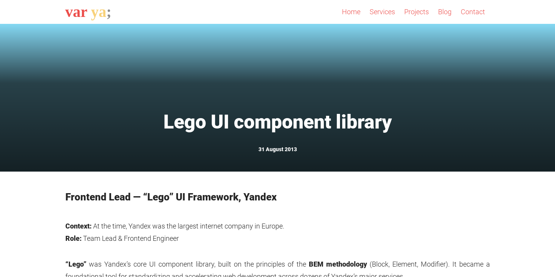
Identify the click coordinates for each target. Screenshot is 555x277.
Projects (416, 12)
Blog (445, 12)
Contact (473, 12)
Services (382, 12)
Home (351, 12)
